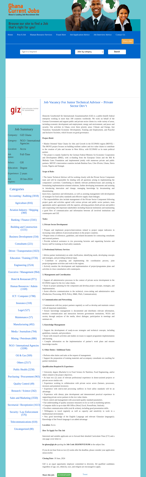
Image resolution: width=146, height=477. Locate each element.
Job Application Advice (80, 35)
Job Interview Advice (103, 35)
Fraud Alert (61, 35)
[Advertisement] (73, 77)
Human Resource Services (41, 35)
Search (117, 52)
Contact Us (120, 35)
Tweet (85, 474)
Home (10, 35)
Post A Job (21, 35)
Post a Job (127, 41)
